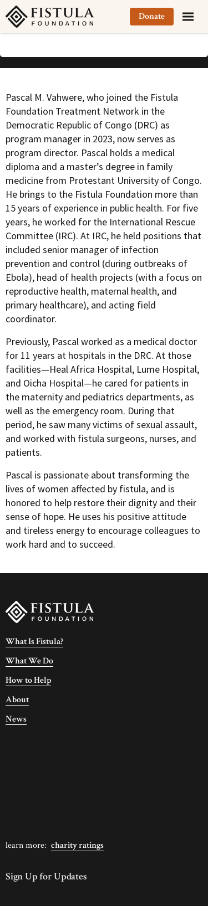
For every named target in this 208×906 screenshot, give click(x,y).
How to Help (28, 680)
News (16, 719)
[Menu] (188, 16)
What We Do (29, 661)
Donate (152, 16)
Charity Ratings (77, 845)
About (17, 700)
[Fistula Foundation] (50, 611)
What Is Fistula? (34, 641)
